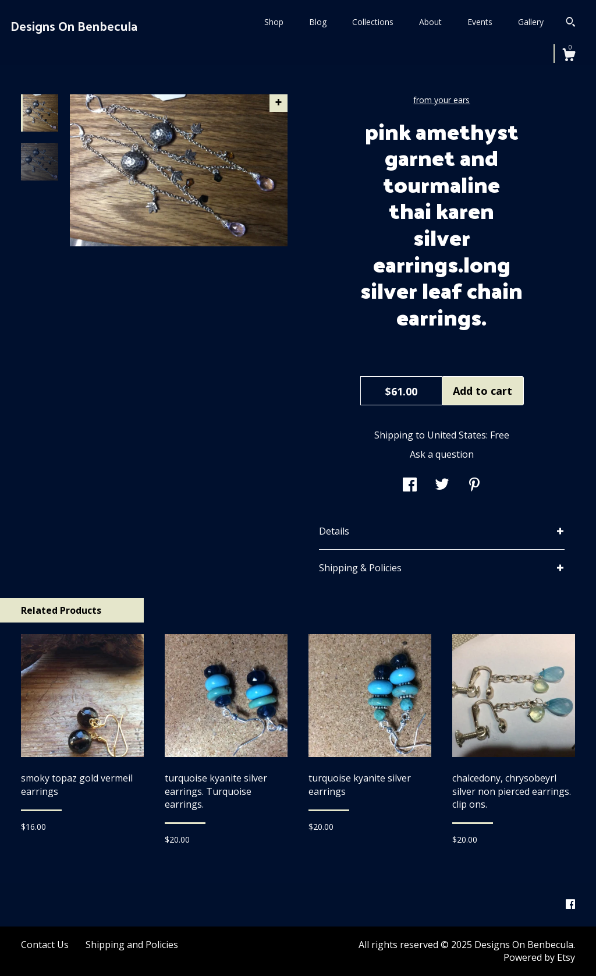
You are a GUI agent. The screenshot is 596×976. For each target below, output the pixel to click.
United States (456, 435)
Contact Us (45, 944)
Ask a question (442, 454)
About (430, 21)
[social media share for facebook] (410, 485)
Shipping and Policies (132, 944)
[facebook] (570, 904)
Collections (372, 21)
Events (479, 21)
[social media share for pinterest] (474, 485)
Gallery (531, 21)
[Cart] (568, 56)
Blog (318, 21)
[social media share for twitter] (442, 485)
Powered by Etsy (539, 957)
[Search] (570, 23)
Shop (273, 21)
